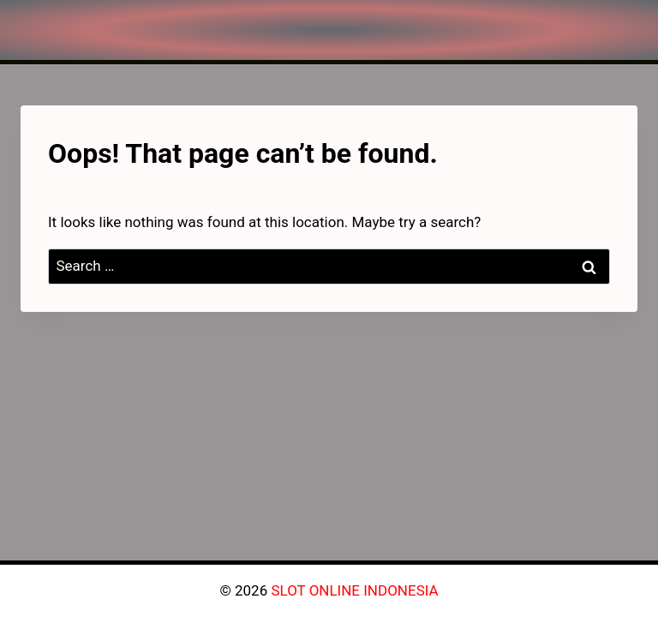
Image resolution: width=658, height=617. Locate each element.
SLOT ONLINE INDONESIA (354, 590)
